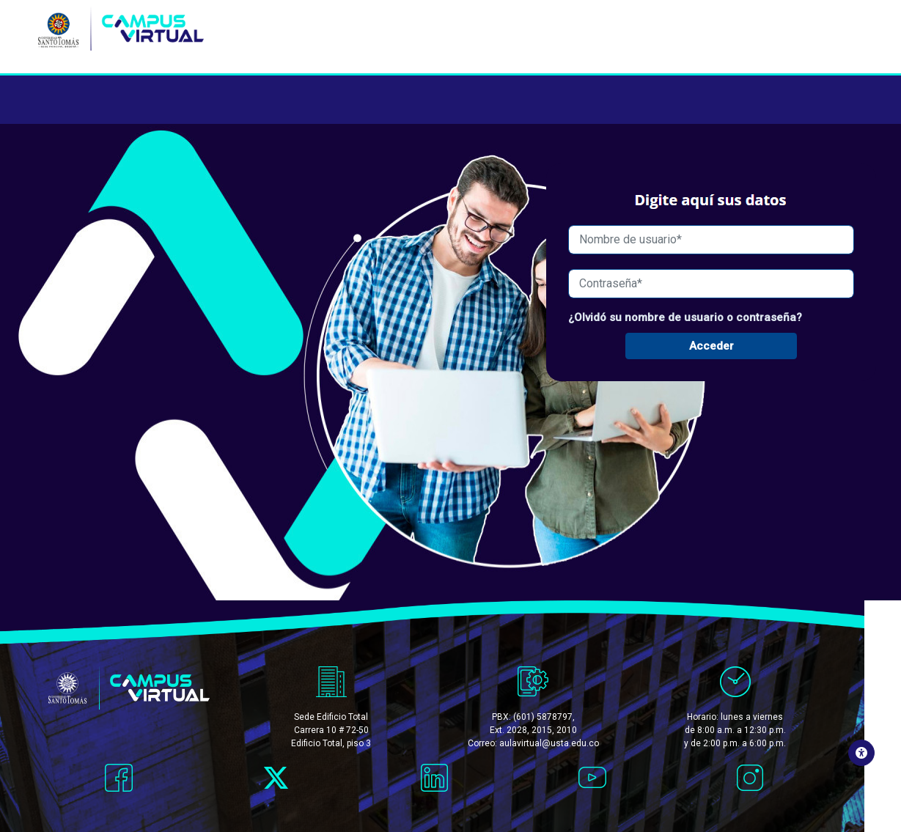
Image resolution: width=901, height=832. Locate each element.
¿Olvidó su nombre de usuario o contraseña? (685, 317)
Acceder (711, 346)
